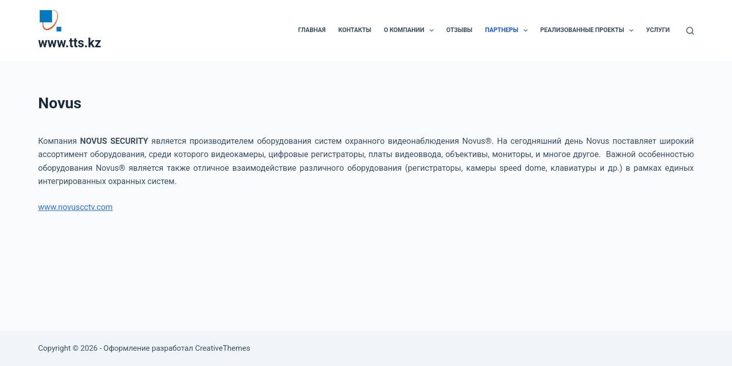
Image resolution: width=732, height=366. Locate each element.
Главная (311, 30)
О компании (411, 30)
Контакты (355, 30)
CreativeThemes (223, 348)
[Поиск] (690, 31)
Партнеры (508, 30)
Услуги (657, 30)
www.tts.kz (69, 43)
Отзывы (459, 30)
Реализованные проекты (588, 30)
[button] (431, 30)
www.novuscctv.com (75, 207)
